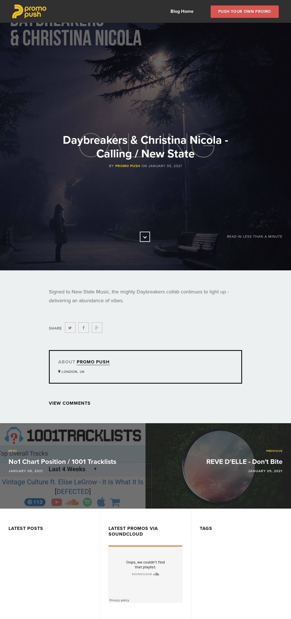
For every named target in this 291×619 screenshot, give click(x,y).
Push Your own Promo (244, 11)
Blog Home (182, 11)
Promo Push (127, 166)
